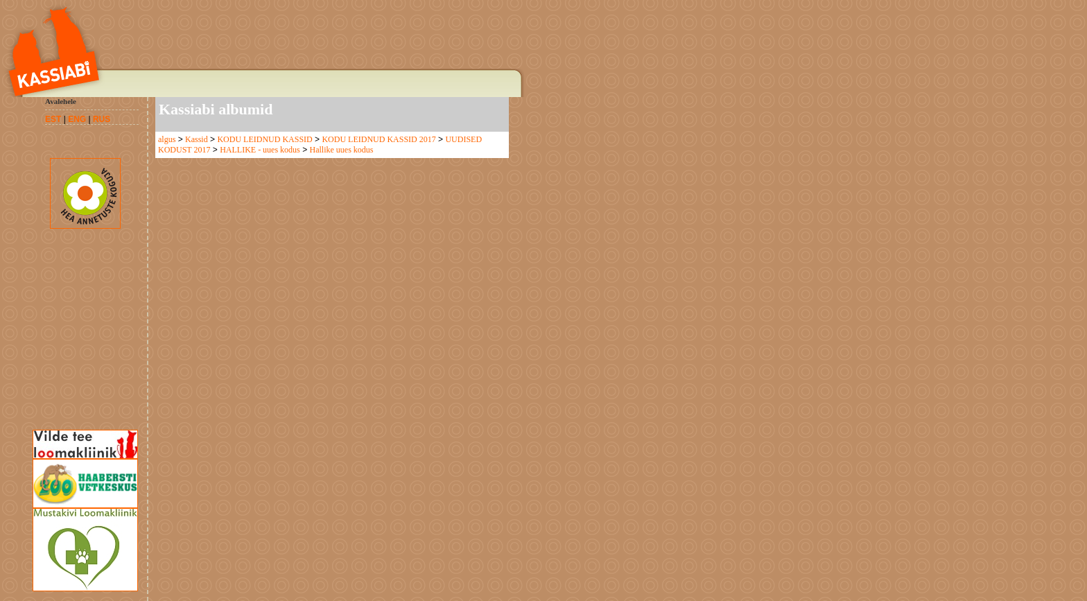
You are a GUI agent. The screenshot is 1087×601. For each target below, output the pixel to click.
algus (166, 139)
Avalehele (60, 101)
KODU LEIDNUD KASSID (264, 139)
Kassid (196, 139)
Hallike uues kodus (341, 150)
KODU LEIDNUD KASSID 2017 (378, 139)
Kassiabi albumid (215, 109)
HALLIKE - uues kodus (260, 150)
